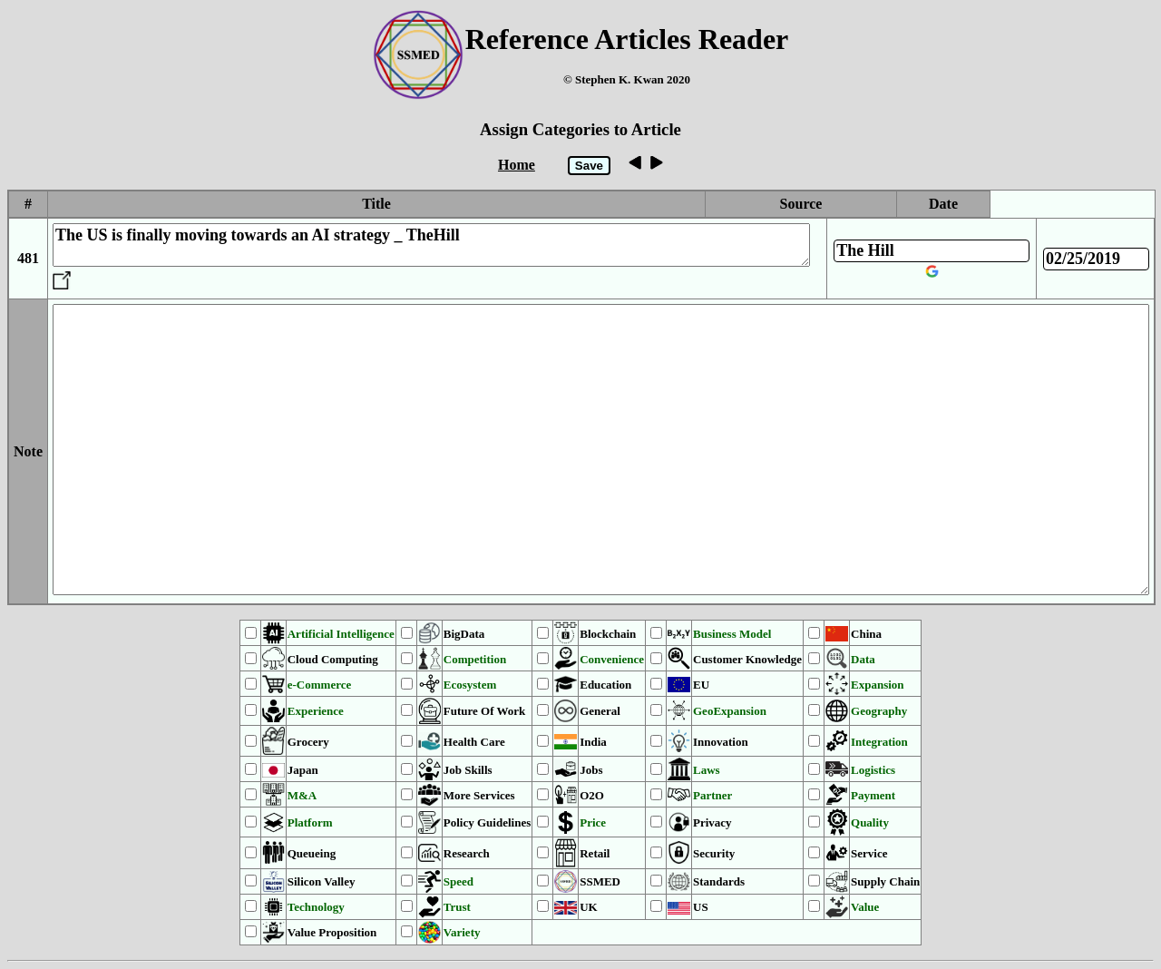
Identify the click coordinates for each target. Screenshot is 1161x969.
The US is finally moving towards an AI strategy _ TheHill (431, 245)
